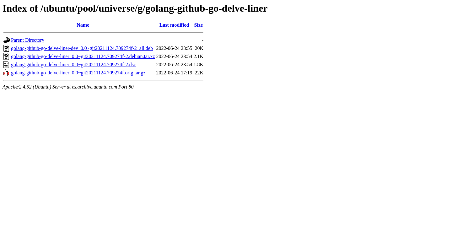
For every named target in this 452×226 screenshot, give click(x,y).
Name (83, 25)
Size (198, 25)
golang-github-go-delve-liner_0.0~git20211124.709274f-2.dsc (73, 64)
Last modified (174, 25)
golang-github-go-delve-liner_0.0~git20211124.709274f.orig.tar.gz (78, 72)
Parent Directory (27, 40)
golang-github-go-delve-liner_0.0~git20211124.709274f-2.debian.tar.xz (83, 56)
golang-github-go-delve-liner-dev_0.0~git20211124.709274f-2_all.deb (82, 48)
